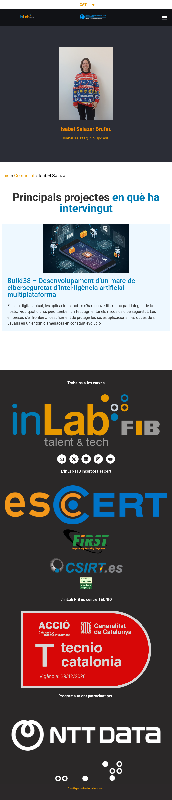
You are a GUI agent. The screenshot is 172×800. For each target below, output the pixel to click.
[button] (164, 18)
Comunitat (24, 175)
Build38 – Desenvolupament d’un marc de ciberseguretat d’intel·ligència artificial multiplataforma (71, 288)
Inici (6, 175)
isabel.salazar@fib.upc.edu (86, 138)
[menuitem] (86, 4)
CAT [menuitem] (83, 4)
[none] (86, 4)
